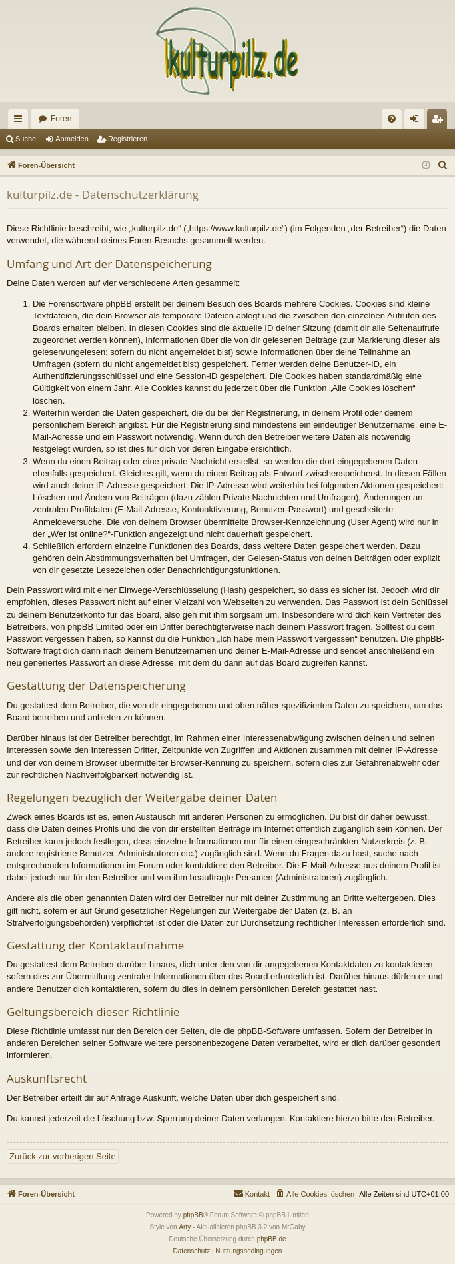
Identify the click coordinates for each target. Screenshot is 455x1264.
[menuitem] (392, 119)
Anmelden (72, 139)
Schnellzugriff (20, 121)
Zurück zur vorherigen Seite (62, 1156)
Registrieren (127, 139)
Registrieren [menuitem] (440, 121)
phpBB (193, 1215)
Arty (185, 1227)
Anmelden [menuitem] (417, 121)
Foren (61, 118)
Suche (25, 139)
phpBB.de (271, 1239)
